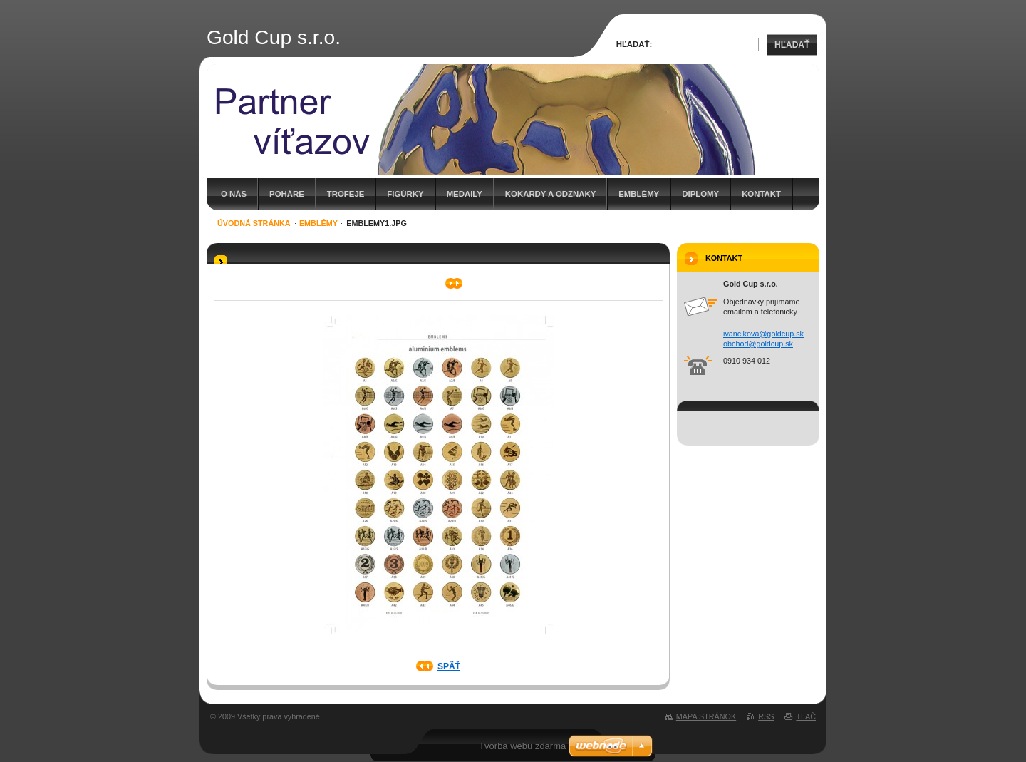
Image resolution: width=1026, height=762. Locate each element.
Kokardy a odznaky (550, 194)
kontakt (761, 194)
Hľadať (791, 45)
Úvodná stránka (254, 223)
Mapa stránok (706, 716)
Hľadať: (634, 44)
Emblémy (638, 194)
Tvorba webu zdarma (522, 746)
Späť (448, 666)
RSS (766, 716)
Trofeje (346, 194)
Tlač (806, 716)
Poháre (286, 194)
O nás (234, 194)
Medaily (464, 194)
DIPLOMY (700, 194)
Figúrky (405, 194)
